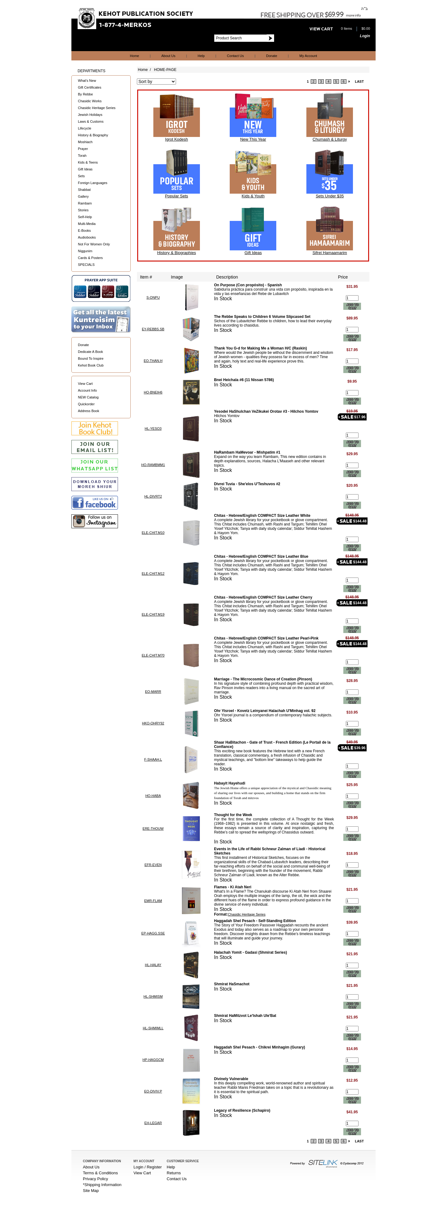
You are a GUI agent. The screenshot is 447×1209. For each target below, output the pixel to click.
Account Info (87, 390)
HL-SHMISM (153, 996)
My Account (308, 56)
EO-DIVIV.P (153, 1091)
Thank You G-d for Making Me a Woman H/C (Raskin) (260, 348)
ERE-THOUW (153, 828)
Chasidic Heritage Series (96, 108)
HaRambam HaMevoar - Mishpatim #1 (247, 452)
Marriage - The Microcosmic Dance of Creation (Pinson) (263, 679)
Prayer (83, 149)
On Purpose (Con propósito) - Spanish (248, 285)
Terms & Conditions (100, 1173)
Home (134, 56)
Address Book (88, 411)
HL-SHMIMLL (153, 1028)
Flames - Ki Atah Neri (232, 887)
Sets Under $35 (330, 196)
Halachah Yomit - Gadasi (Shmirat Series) (250, 952)
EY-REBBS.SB (153, 329)
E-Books (84, 230)
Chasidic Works (90, 101)
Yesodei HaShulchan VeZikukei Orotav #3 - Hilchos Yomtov (266, 411)
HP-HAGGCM (153, 1060)
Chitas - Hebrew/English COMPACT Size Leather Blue (261, 556)
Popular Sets (176, 196)
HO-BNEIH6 (153, 392)
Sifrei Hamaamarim (330, 252)
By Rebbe (85, 94)
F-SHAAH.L (153, 759)
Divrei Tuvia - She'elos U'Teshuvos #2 (247, 484)
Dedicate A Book (90, 352)
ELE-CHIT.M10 (153, 532)
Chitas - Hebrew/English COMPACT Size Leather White (262, 515)
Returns (174, 1173)
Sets (81, 176)
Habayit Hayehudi (229, 783)
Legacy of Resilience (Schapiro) (242, 1110)
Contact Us (235, 56)
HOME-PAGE (165, 70)
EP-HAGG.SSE (153, 933)
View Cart (85, 383)
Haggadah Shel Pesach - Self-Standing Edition (255, 921)
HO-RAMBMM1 (153, 465)
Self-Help (85, 217)
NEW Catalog (88, 397)
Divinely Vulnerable (231, 1079)
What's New (87, 80)
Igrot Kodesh (176, 139)
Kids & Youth (253, 196)
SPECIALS (86, 264)
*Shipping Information (102, 1184)
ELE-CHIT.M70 (153, 655)
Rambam (85, 203)
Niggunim (85, 251)
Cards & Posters (90, 258)
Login (365, 36)
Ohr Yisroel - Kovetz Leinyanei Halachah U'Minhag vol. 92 (264, 711)
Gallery (83, 196)
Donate (271, 56)
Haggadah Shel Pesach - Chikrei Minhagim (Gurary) (259, 1047)
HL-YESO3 (153, 428)
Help (201, 56)
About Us (168, 56)
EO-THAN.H (153, 361)
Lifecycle (84, 128)
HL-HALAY (153, 965)
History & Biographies (176, 252)
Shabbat (84, 189)
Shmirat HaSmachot (231, 984)
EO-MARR (153, 691)
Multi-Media (87, 224)
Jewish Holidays (90, 115)
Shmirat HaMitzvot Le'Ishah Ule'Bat (245, 1015)
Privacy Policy (95, 1178)
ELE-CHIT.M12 (153, 573)
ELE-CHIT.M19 (153, 614)
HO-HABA (153, 796)
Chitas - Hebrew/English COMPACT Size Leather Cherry (263, 597)
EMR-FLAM (153, 901)
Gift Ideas (85, 169)
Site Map (91, 1190)
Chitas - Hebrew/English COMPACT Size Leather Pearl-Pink (266, 638)
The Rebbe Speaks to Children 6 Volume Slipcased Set (262, 316)
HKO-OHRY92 (153, 723)
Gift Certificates (89, 87)
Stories (83, 210)
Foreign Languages (92, 183)
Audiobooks (87, 237)
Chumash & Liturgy (330, 139)
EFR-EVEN (153, 865)
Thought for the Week (233, 815)
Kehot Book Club (91, 365)
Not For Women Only (94, 244)
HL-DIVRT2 (153, 496)
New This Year (253, 139)
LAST (359, 81)
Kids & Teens (88, 162)
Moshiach (85, 142)
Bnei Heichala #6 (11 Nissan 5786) (244, 380)
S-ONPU (153, 297)
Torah (82, 155)
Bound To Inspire (90, 358)
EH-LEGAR (153, 1123)
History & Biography (93, 135)
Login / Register (147, 1167)
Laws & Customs (91, 121)
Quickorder (86, 404)
